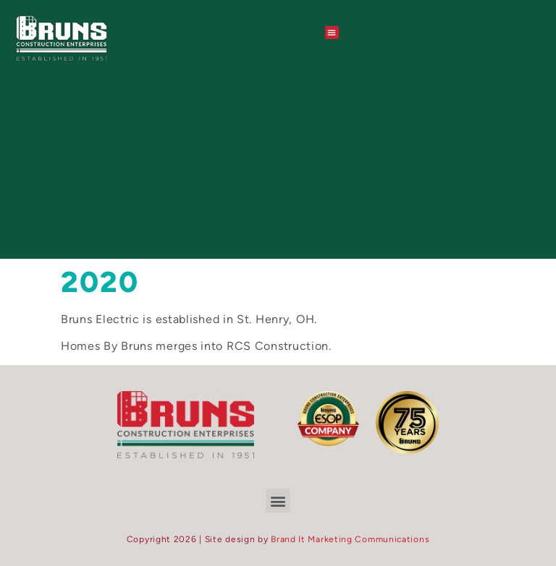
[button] (332, 32)
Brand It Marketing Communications (350, 539)
